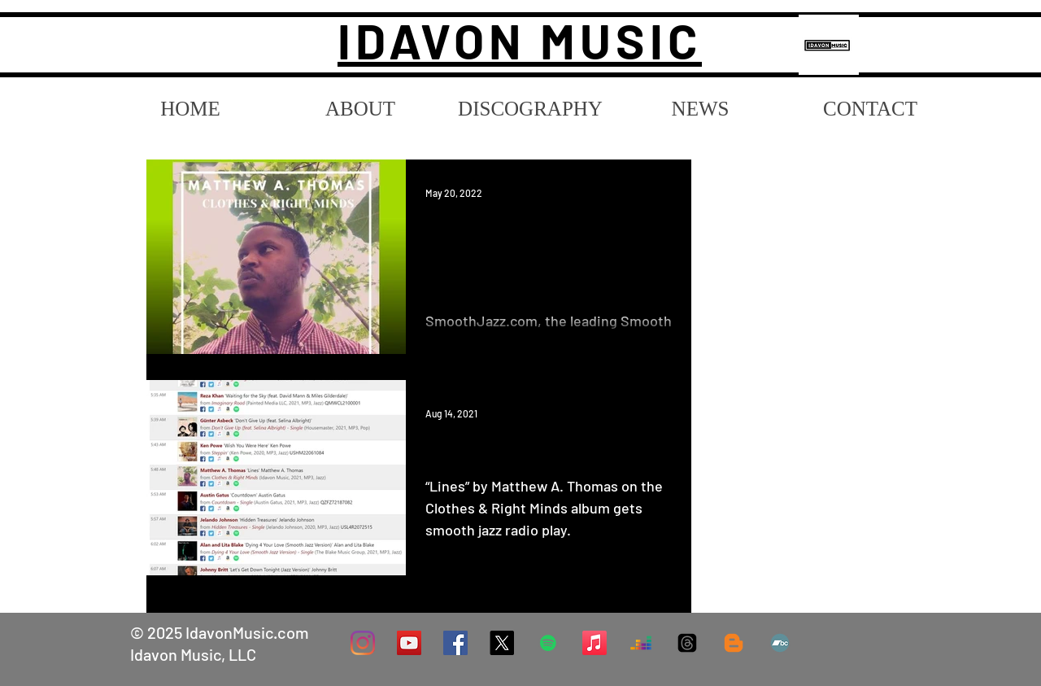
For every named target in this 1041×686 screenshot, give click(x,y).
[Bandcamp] (780, 643)
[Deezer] (641, 643)
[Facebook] (455, 643)
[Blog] (733, 643)
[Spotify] (548, 643)
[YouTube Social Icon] (409, 643)
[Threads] (687, 643)
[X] (502, 643)
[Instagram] (363, 643)
